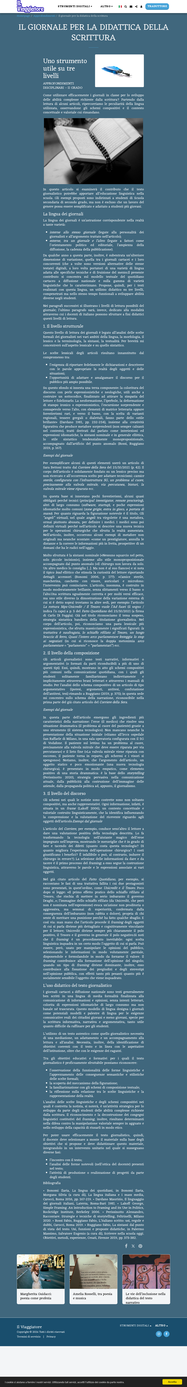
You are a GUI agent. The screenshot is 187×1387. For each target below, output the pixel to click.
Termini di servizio (29, 1336)
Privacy (51, 1336)
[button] (75, 6)
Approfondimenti (44, 16)
